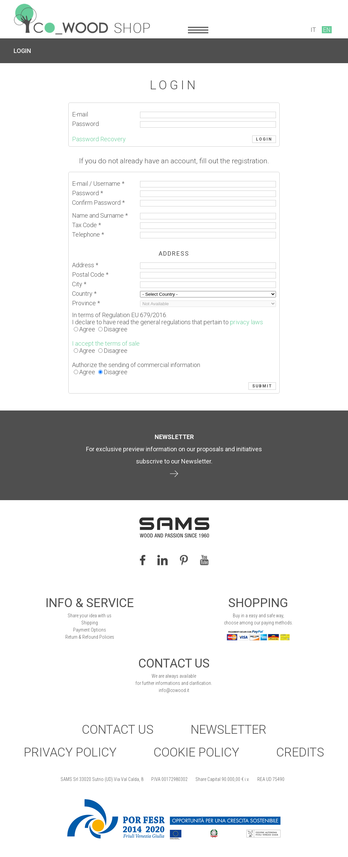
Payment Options (89, 630)
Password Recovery (99, 139)
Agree (87, 329)
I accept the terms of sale (106, 343)
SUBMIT (262, 386)
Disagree (115, 329)
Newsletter (228, 730)
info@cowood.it (174, 690)
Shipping (89, 622)
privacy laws (246, 322)
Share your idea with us (89, 615)
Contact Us (118, 730)
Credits (300, 752)
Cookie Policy (196, 752)
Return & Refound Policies (89, 637)
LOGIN (22, 50)
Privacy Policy (70, 752)
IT (313, 29)
